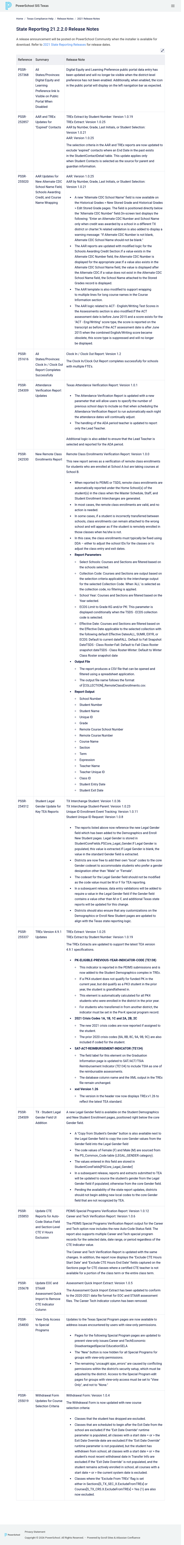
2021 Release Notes (88, 18)
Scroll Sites (107, 1537)
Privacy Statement (35, 1531)
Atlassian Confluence (128, 1537)
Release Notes (65, 18)
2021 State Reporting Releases (64, 44)
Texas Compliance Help (40, 18)
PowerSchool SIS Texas (32, 6)
